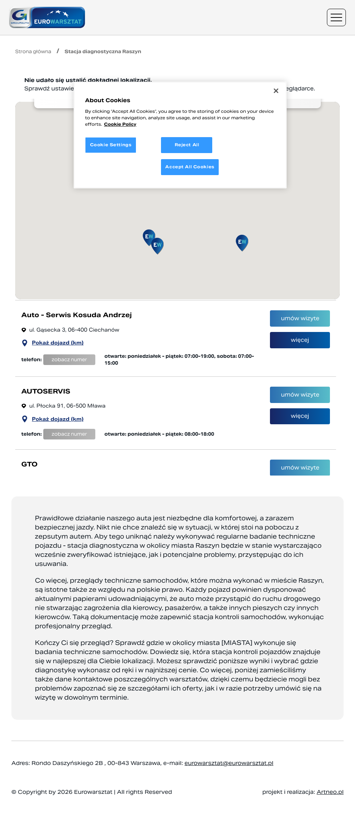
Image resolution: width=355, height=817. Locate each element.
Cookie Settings (111, 144)
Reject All (187, 144)
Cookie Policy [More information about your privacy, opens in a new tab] (120, 124)
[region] (180, 135)
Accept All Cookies (189, 166)
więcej (300, 347)
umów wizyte (300, 322)
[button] (149, 237)
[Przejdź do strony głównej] (47, 17)
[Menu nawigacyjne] (336, 17)
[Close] (276, 90)
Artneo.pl (330, 792)
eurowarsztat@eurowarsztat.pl (229, 763)
